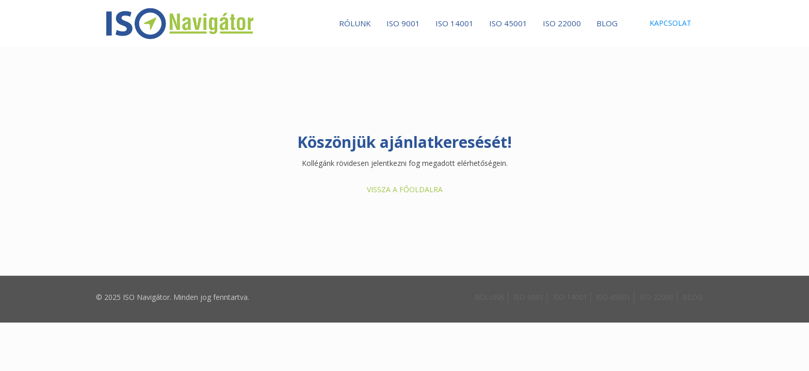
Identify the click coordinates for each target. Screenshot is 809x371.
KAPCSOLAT (670, 23)
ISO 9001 (528, 297)
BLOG (693, 297)
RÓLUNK (490, 297)
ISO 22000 (656, 297)
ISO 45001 (613, 297)
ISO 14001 (570, 297)
